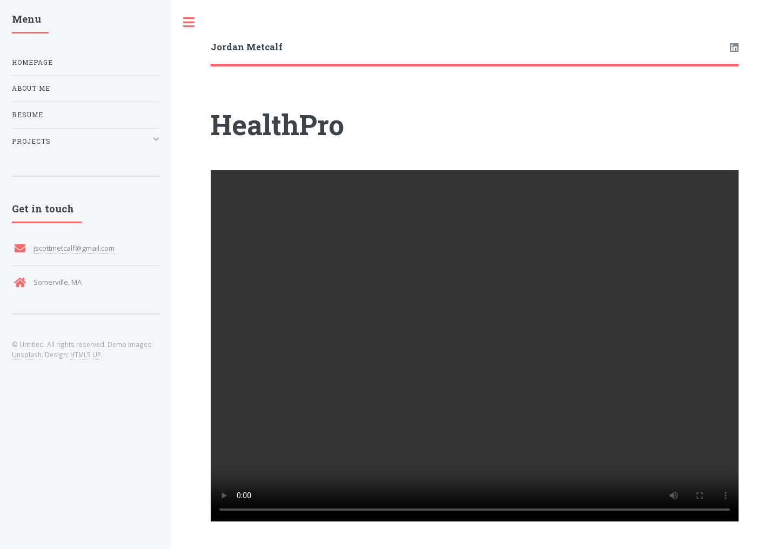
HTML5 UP (85, 354)
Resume (27, 115)
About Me (31, 88)
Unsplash (27, 354)
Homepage (32, 62)
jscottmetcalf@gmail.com (74, 248)
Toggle (189, 22)
